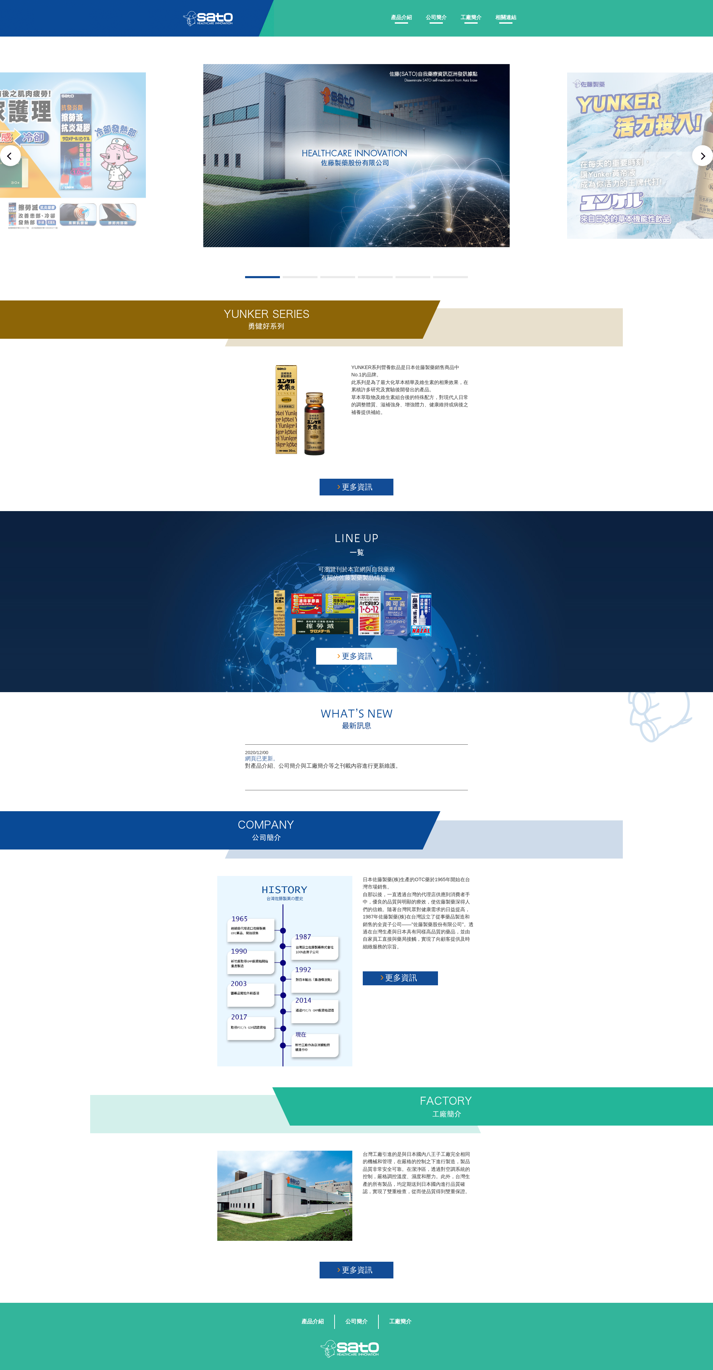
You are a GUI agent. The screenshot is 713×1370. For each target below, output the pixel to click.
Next (702, 155)
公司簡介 (436, 17)
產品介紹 (401, 17)
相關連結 (505, 17)
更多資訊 (354, 486)
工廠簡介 (471, 17)
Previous (10, 155)
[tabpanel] (357, 155)
